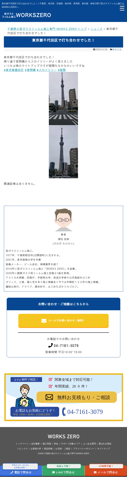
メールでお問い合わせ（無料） (63, 320)
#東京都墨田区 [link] (14, 70)
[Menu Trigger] (121, 8)
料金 (56, 443)
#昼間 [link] (62, 70)
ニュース (97, 29)
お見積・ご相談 (62, 448)
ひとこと (117, 49)
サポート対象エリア (70, 443)
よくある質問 (89, 443)
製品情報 (48, 448)
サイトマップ (103, 448)
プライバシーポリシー (83, 448)
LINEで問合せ (64, 469)
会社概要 (35, 443)
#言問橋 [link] (30, 70)
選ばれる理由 (105, 443)
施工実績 (47, 443)
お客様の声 (36, 448)
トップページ (22, 443)
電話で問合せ (20, 469)
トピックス (22, 448)
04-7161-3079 (63, 345)
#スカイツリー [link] (47, 70)
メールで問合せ (106, 469)
